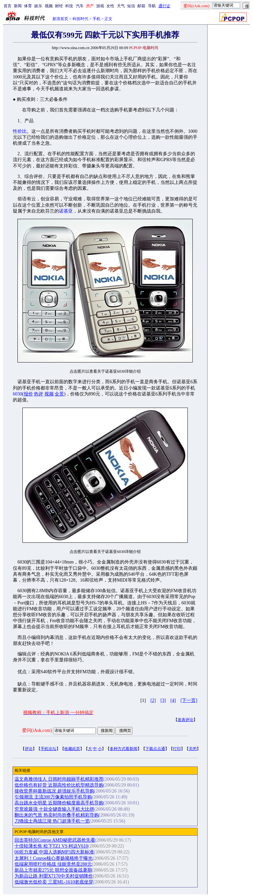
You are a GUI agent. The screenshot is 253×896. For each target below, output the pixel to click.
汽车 (80, 6)
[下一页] (189, 700)
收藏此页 (72, 748)
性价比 (20, 131)
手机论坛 (48, 748)
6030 (17, 393)
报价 (28, 393)
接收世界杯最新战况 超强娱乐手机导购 (54, 791)
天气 (121, 6)
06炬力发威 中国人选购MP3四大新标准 (54, 852)
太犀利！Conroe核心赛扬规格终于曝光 (53, 858)
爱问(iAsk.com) (37, 730)
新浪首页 (60, 18)
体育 (28, 6)
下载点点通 (155, 748)
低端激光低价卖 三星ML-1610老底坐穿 (53, 882)
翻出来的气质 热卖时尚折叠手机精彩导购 (56, 815)
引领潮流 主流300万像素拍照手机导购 (53, 797)
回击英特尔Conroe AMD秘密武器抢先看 (54, 840)
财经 (59, 6)
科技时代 (80, 18)
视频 (49, 6)
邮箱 (141, 6)
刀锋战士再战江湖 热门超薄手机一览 (52, 821)
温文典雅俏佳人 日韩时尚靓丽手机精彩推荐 (58, 779)
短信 (131, 6)
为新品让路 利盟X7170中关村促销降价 (53, 876)
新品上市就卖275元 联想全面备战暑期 (53, 870)
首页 (8, 6)
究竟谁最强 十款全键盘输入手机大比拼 (54, 809)
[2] (153, 700)
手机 (96, 18)
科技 (69, 6)
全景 (59, 393)
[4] (173, 700)
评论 (29, 748)
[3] (163, 700)
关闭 (193, 748)
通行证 (164, 6)
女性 (110, 6)
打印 (177, 748)
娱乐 (38, 6)
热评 (38, 393)
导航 (152, 6)
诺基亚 (66, 211)
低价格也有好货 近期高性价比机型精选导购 (58, 785)
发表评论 (185, 719)
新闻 (18, 6)
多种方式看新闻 (123, 748)
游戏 (100, 6)
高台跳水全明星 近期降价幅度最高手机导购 (58, 802)
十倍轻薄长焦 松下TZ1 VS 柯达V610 (51, 846)
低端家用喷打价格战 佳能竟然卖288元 (53, 864)
